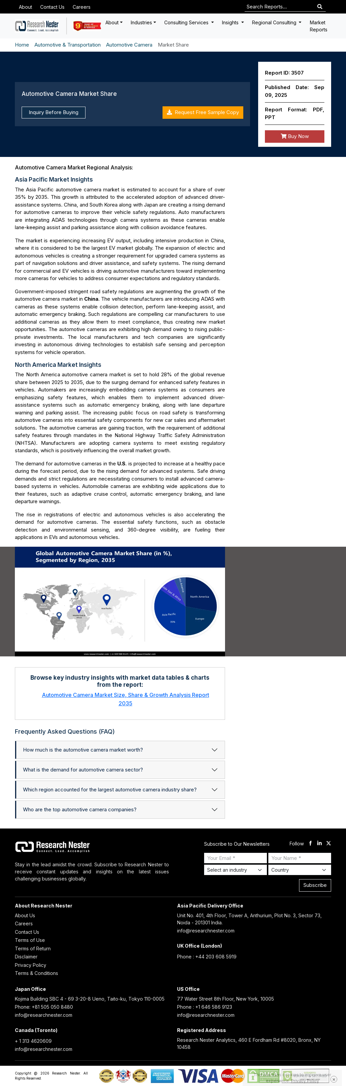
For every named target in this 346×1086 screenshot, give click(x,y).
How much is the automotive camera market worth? (83, 749)
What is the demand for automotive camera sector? (83, 769)
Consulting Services (187, 22)
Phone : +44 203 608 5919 (207, 956)
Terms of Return (33, 948)
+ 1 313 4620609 (33, 1041)
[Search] (319, 7)
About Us (25, 915)
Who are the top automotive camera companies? (80, 809)
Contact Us (52, 7)
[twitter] (328, 844)
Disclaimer (26, 956)
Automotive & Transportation (67, 45)
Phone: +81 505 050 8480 (44, 1007)
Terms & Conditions (36, 973)
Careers (82, 7)
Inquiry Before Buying (53, 112)
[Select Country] (299, 870)
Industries (141, 22)
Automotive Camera (129, 45)
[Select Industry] (235, 870)
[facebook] (310, 844)
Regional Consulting (275, 22)
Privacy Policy (30, 965)
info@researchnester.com (205, 930)
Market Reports (318, 26)
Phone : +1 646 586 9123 (204, 1007)
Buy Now (295, 136)
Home (22, 45)
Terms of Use (30, 940)
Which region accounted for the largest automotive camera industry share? (110, 789)
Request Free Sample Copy (203, 112)
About (25, 7)
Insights (231, 22)
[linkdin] (319, 844)
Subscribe (315, 885)
